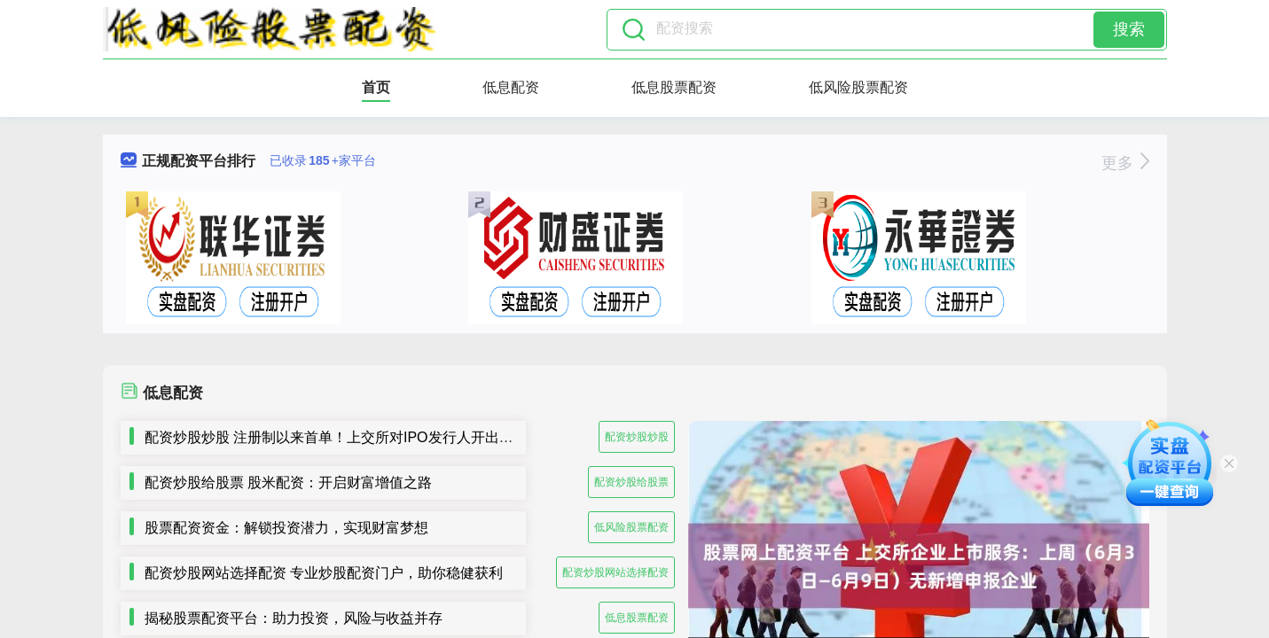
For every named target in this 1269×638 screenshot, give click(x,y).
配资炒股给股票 (631, 482)
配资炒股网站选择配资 (615, 572)
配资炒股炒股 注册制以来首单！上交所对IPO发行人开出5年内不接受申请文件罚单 (404, 437)
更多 (1124, 163)
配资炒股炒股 (637, 437)
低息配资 (510, 87)
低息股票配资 (674, 87)
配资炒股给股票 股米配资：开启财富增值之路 (288, 482)
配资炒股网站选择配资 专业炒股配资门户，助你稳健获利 (324, 572)
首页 (376, 87)
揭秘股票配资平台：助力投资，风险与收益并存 (294, 618)
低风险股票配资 (858, 87)
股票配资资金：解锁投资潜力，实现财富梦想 (286, 527)
